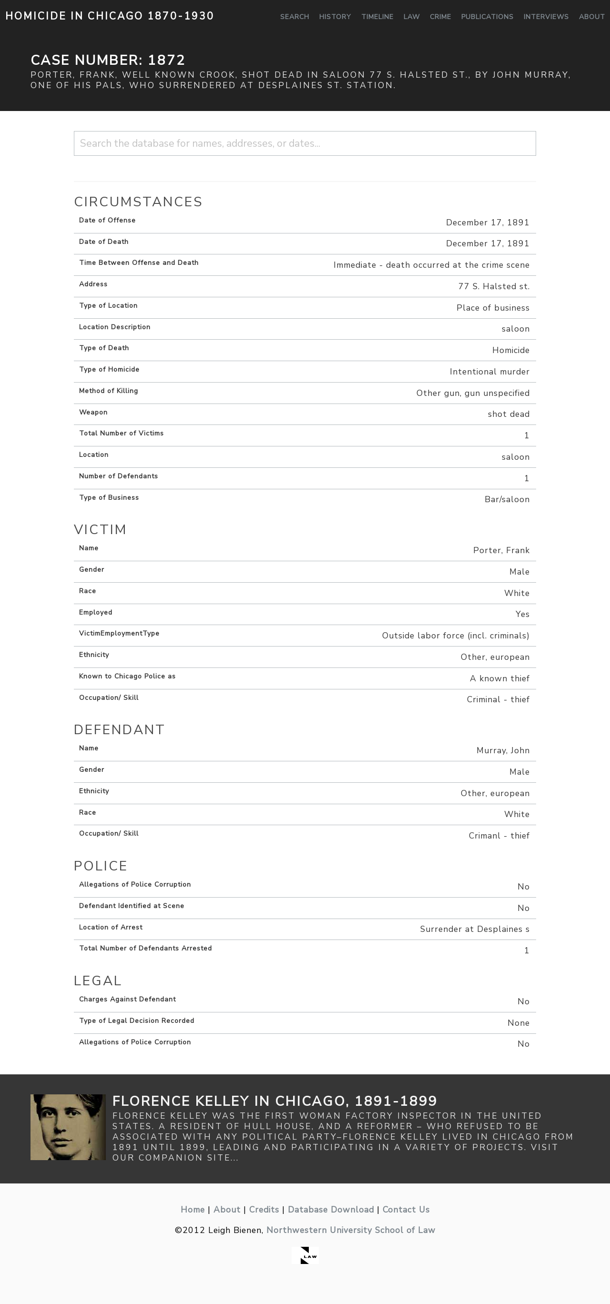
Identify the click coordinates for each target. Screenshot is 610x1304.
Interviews (546, 16)
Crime (440, 16)
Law (412, 16)
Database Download (331, 1209)
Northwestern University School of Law (351, 1230)
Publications (487, 16)
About (592, 16)
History (335, 16)
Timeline (377, 16)
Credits (264, 1209)
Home (193, 1209)
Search (294, 16)
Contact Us (406, 1209)
